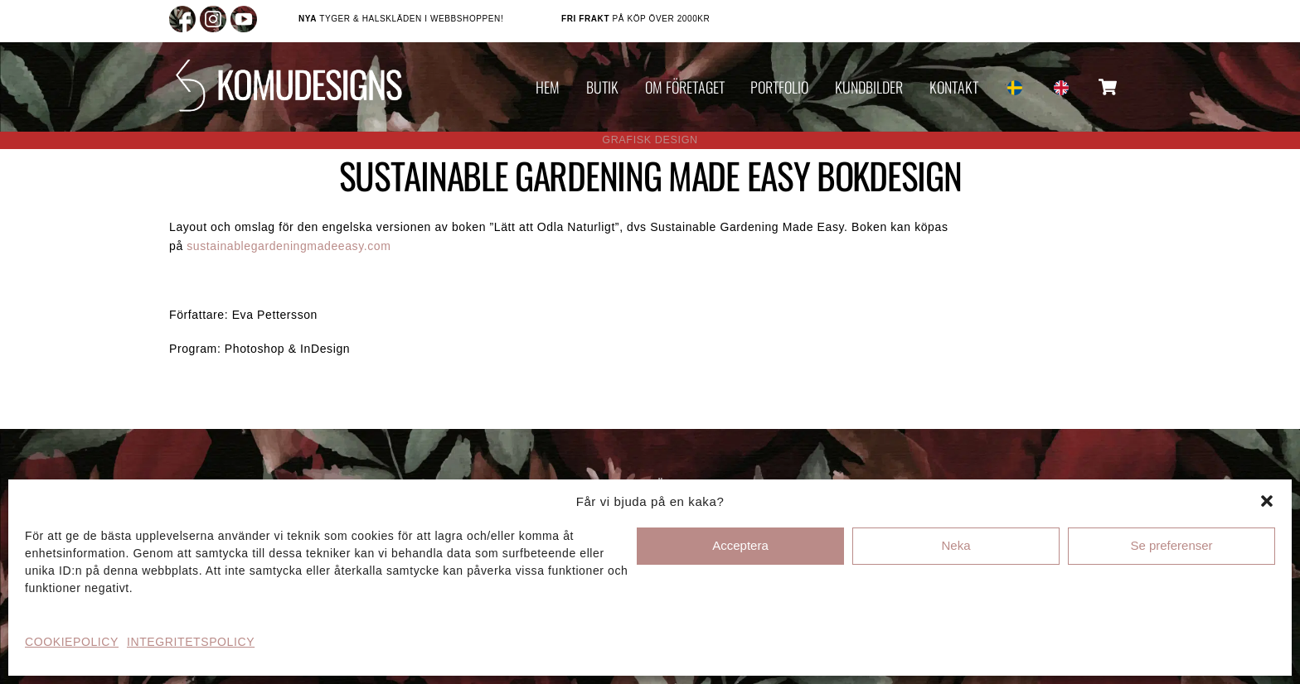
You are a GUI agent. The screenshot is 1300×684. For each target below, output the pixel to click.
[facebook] (182, 18)
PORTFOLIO (779, 87)
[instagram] (213, 18)
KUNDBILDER (869, 87)
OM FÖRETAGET (685, 87)
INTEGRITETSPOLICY (191, 641)
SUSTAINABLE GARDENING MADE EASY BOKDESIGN (650, 175)
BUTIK (602, 87)
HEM (548, 87)
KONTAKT (953, 87)
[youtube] (243, 18)
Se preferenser (1171, 545)
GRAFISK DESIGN (649, 140)
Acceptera (740, 545)
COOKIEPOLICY (72, 641)
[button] (1267, 501)
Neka (955, 545)
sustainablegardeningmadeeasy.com (288, 246)
